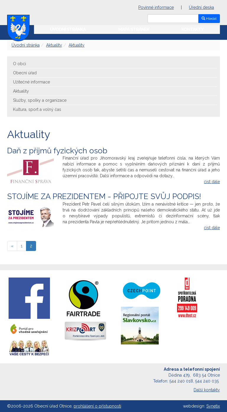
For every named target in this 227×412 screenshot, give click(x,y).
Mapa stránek (133, 29)
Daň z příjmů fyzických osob (57, 150)
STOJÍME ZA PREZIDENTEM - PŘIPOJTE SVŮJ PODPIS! (104, 196)
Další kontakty (207, 390)
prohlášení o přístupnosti (97, 406)
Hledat (209, 19)
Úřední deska (201, 7)
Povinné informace (156, 7)
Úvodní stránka (68, 29)
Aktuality (54, 45)
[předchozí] (12, 246)
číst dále (212, 181)
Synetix (213, 406)
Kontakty (192, 29)
